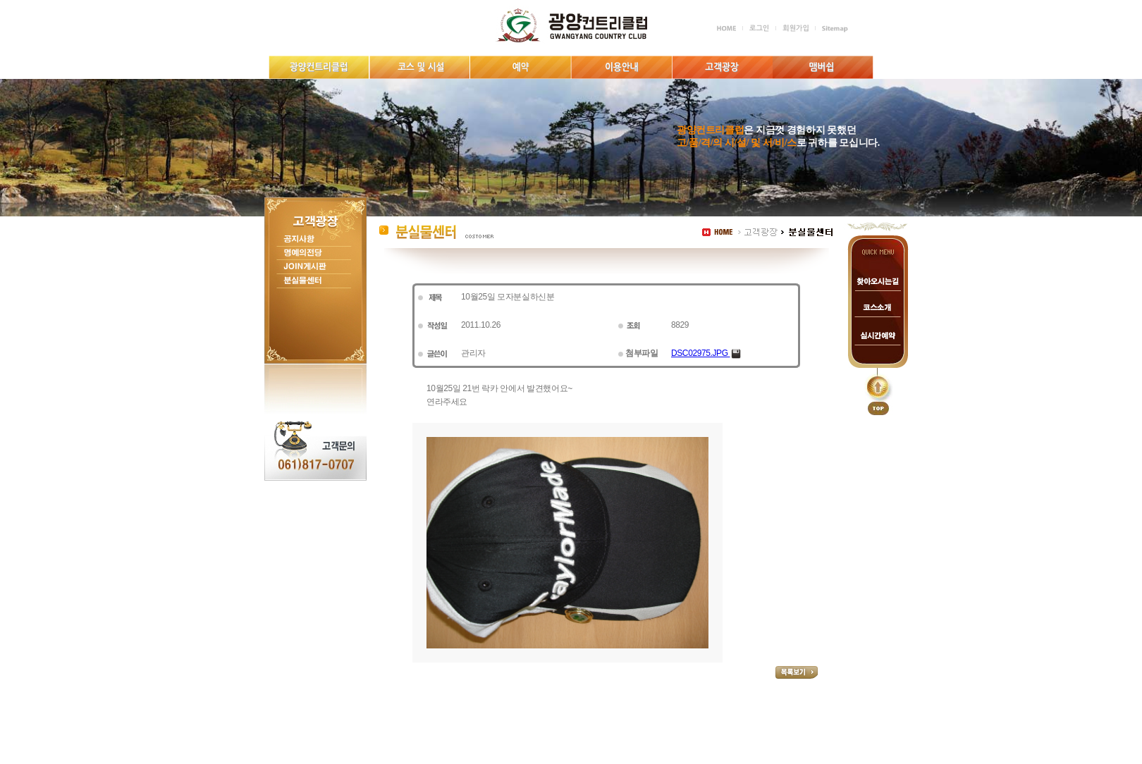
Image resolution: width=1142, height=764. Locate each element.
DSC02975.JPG (706, 353)
